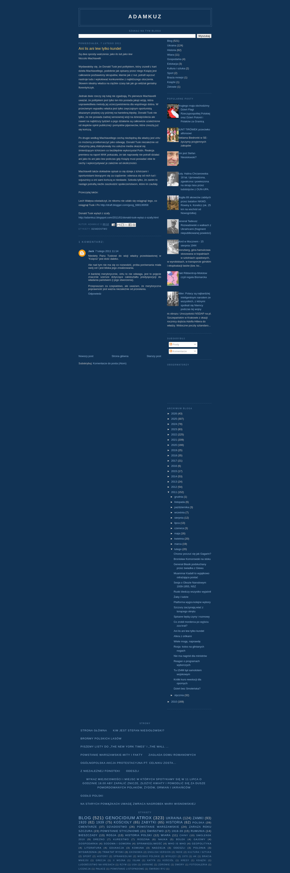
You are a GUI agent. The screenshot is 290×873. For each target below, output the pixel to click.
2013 (174, 481)
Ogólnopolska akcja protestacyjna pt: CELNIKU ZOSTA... (128, 762)
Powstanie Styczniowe (119, 831)
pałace (101, 869)
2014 (174, 476)
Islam (136, 860)
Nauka (163, 839)
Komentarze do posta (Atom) (109, 363)
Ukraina (171, 45)
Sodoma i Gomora (117, 843)
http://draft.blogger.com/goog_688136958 (124, 205)
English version (159, 852)
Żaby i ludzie (181, 596)
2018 (174, 455)
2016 (174, 465)
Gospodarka (174, 59)
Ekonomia (136, 852)
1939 (100, 822)
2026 (174, 413)
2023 (174, 429)
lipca (177, 522)
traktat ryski (113, 852)
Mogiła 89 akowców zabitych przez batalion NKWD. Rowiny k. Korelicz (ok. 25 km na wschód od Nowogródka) (194, 205)
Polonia (199, 847)
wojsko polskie (149, 856)
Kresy (185, 860)
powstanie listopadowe (127, 869)
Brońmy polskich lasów (101, 738)
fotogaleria (198, 865)
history (102, 856)
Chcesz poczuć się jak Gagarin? (192, 553)
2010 (174, 701)
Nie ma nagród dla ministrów (190, 655)
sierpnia (179, 517)
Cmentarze (88, 826)
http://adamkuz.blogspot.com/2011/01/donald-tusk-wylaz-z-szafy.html (118, 217)
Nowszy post (86, 356)
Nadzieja (159, 847)
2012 (174, 486)
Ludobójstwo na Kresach (97, 865)
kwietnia (179, 538)
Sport (170, 73)
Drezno (99, 839)
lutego (178, 549)
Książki (171, 82)
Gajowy (199, 839)
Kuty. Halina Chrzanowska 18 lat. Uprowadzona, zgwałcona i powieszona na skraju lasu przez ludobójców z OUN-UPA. (193, 181)
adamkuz (145, 16)
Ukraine (147, 865)
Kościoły (123, 822)
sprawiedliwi (122, 856)
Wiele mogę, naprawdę (187, 641)
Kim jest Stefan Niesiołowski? (139, 730)
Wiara (170, 54)
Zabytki (148, 822)
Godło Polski (92, 795)
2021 (174, 439)
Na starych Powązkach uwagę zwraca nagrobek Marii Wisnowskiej (138, 803)
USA (134, 865)
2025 (174, 418)
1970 (185, 856)
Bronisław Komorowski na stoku (192, 559)
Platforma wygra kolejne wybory (192, 602)
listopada (180, 501)
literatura (93, 847)
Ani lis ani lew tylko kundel (189, 630)
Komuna (138, 847)
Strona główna (120, 356)
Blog (169, 40)
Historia (171, 50)
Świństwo (155, 831)
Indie (179, 852)
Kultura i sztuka (176, 68)
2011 (174, 492)
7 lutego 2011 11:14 (106, 251)
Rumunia (198, 831)
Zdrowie (171, 86)
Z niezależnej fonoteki (100, 770)
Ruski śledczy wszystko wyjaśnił (192, 591)
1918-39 (177, 831)
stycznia (179, 695)
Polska (198, 822)
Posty (174, 344)
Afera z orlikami (183, 636)
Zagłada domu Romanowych (172, 754)
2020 (174, 444)
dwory (179, 865)
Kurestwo (121, 839)
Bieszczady (88, 835)
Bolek (180, 839)
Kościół (168, 860)
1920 (83, 822)
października (182, 507)
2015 (174, 471)
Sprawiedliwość (149, 843)
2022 (174, 434)
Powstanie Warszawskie (158, 826)
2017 (174, 460)
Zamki (198, 818)
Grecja (101, 860)
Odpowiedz (94, 293)
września (179, 512)
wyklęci (171, 856)
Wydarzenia (88, 852)
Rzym (123, 865)
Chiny (183, 835)
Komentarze (178, 351)
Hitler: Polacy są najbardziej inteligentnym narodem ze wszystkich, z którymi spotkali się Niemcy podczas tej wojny (194, 301)
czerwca (179, 528)
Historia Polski (138, 835)
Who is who (177, 843)
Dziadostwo (99, 229)
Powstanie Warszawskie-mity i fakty (112, 754)
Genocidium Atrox (128, 817)
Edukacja (172, 63)
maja (177, 533)
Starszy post (154, 356)
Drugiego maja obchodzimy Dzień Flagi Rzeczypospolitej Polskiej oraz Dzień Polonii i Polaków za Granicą (194, 113)
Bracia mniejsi (175, 77)
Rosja (111, 835)
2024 (174, 424)
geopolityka (201, 843)
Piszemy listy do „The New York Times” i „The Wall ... (125, 746)
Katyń (151, 860)
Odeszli (132, 770)
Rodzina (143, 839)
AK (195, 856)
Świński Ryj (157, 869)
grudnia (179, 496)
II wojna (119, 860)
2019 (174, 450)
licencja (85, 869)
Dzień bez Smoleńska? (187, 688)
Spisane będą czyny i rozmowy (191, 616)
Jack (91, 251)
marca (178, 543)
